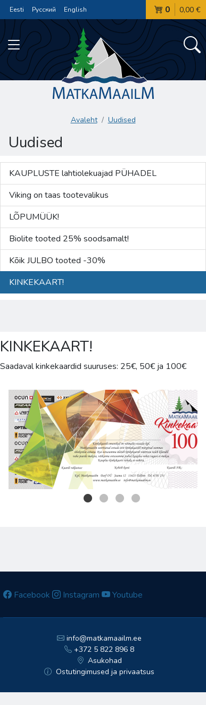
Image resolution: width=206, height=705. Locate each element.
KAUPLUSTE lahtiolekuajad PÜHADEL (82, 173)
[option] (103, 439)
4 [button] (135, 498)
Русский (44, 9)
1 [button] (88, 498)
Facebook (26, 595)
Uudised (122, 120)
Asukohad (99, 661)
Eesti (17, 9)
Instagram (76, 595)
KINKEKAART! (36, 282)
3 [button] (119, 498)
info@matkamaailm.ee (99, 638)
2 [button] (103, 498)
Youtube (122, 595)
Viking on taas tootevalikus (59, 195)
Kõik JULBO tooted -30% (57, 260)
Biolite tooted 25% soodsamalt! (69, 239)
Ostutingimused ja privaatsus (99, 672)
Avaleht (84, 120)
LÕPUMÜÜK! (34, 217)
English (75, 9)
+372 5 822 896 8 (99, 649)
